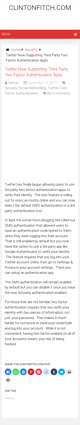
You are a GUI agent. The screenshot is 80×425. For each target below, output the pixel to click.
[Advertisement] (41, 21)
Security (31, 50)
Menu (6, 34)
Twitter (53, 88)
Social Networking (32, 88)
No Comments (58, 93)
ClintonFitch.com (40, 8)
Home (16, 50)
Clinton (13, 83)
